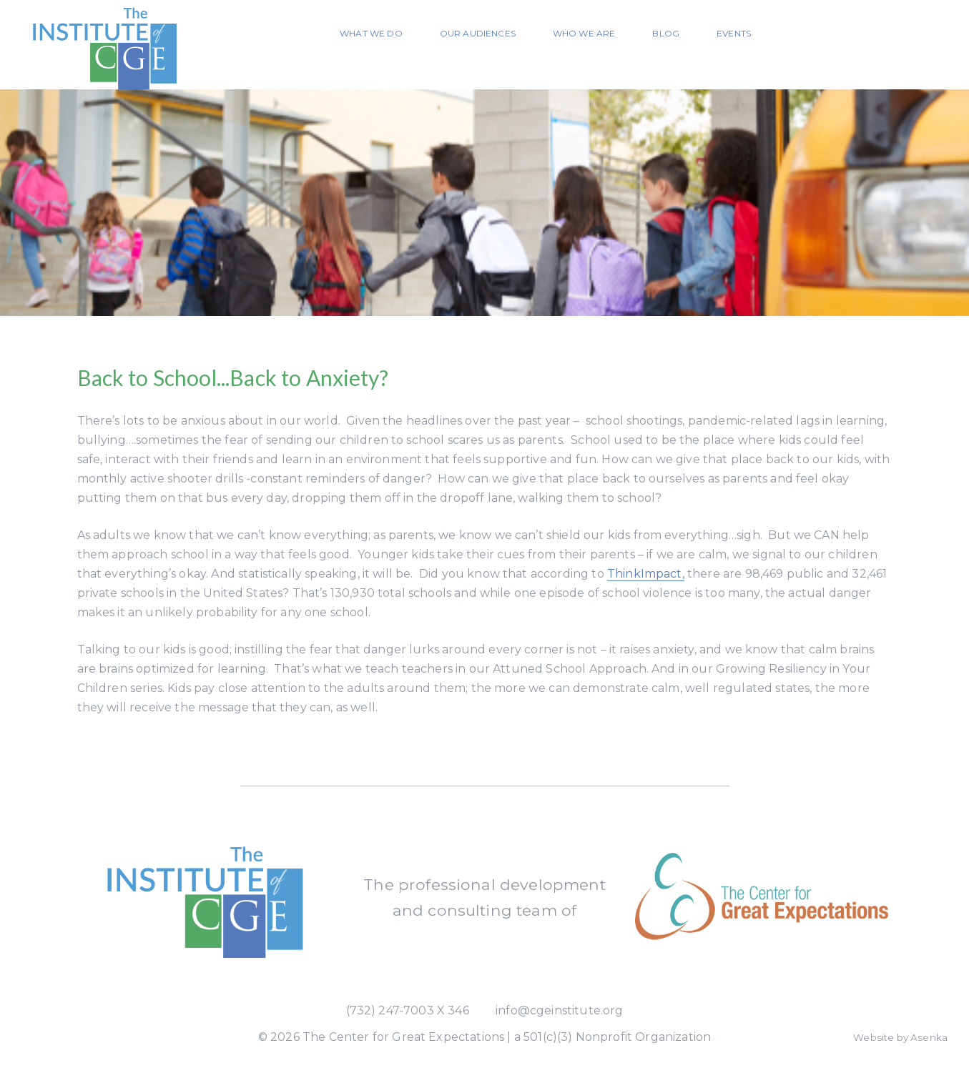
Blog (665, 33)
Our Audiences (478, 33)
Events (734, 33)
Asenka (929, 1037)
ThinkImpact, (645, 573)
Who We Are (584, 33)
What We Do (371, 33)
